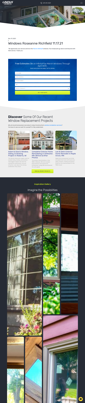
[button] (81, 399)
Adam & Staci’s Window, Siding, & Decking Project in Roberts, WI (18, 154)
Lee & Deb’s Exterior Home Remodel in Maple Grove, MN (65, 154)
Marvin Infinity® (38, 48)
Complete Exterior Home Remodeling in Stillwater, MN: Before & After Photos (42, 155)
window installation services (53, 125)
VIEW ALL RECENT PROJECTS (42, 171)
